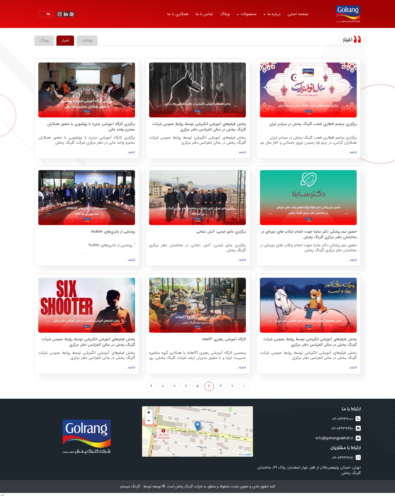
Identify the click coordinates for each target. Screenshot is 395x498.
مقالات (87, 40)
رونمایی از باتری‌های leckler (113, 232)
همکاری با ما (177, 14)
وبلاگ (225, 14)
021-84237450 (342, 428)
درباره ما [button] (273, 14)
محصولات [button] (247, 14)
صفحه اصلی (298, 14)
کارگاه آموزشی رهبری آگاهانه (224, 339)
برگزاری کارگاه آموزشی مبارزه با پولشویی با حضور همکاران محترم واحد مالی (91, 126)
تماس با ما (204, 14)
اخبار (65, 40)
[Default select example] (45, 14)
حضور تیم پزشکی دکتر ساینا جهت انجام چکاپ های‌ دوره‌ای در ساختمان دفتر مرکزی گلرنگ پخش (309, 234)
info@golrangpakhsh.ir (334, 438)
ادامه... (352, 152)
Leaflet (247, 454)
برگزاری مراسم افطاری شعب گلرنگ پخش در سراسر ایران (313, 124)
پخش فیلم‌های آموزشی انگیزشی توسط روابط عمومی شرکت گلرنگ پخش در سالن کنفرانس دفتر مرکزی (199, 126)
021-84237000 (342, 419)
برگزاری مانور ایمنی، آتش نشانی (221, 232)
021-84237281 (342, 458)
